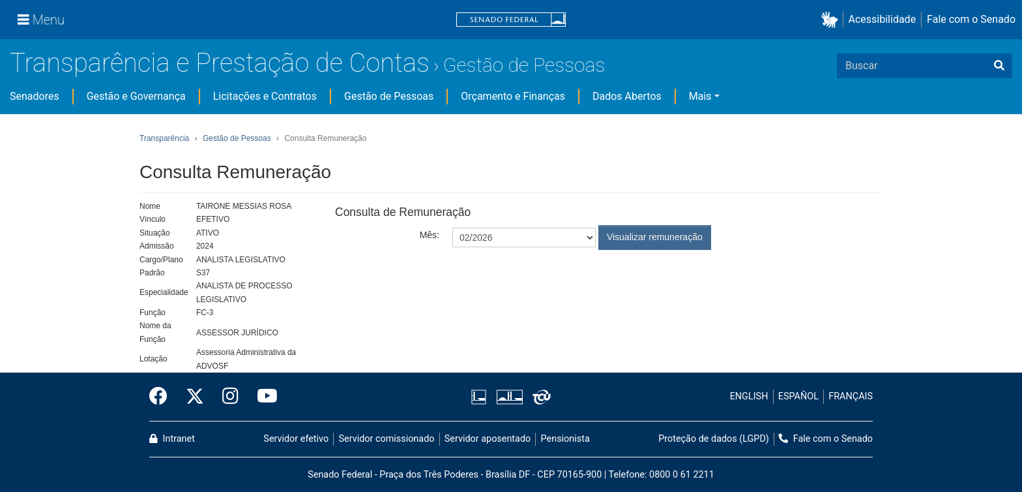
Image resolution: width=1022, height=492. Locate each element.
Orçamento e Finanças (513, 96)
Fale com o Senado (971, 19)
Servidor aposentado (488, 438)
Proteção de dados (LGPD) (713, 438)
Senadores (34, 96)
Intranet (172, 438)
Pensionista (565, 438)
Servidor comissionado (387, 438)
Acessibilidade (882, 19)
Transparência (164, 138)
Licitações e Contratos (265, 96)
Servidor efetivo (295, 438)
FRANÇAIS (850, 396)
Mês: (429, 235)
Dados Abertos (627, 96)
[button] (832, 20)
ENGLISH (749, 396)
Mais (700, 96)
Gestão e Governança (136, 96)
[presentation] (551, 281)
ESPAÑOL (798, 396)
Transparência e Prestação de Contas (220, 63)
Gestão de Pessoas (524, 65)
